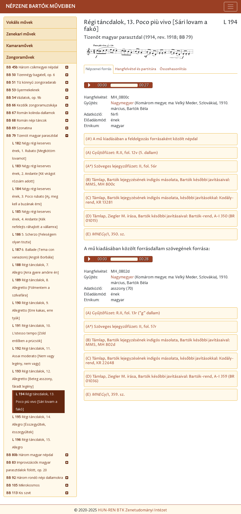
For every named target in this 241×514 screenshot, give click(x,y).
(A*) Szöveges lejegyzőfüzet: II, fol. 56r (121, 166)
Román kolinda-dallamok (30, 112)
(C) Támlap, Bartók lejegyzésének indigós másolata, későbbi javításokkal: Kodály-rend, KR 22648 (160, 361)
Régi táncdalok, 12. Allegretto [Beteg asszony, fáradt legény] (32, 379)
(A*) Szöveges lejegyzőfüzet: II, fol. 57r (121, 326)
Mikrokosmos (23, 485)
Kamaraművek (19, 45)
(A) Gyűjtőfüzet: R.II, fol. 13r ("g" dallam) (123, 313)
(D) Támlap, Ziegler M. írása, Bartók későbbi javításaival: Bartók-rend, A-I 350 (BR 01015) (160, 218)
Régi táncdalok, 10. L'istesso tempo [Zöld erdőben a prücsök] (31, 333)
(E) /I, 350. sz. (105, 234)
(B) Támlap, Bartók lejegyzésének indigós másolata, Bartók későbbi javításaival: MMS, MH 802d (158, 342)
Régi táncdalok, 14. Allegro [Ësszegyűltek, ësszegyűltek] (31, 424)
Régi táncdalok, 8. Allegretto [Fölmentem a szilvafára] (31, 287)
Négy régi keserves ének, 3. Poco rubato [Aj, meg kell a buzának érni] (35, 196)
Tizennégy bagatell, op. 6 (30, 74)
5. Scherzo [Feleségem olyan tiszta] (34, 238)
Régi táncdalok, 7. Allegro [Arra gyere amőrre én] (35, 268)
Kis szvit (18, 492)
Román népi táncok (26, 120)
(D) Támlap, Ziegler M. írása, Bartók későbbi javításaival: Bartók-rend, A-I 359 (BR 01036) (160, 379)
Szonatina (19, 128)
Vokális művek (19, 22)
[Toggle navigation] (230, 6)
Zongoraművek (20, 57)
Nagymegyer (123, 102)
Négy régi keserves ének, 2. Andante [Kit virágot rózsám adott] (33, 173)
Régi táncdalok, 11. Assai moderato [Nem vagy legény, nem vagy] (33, 356)
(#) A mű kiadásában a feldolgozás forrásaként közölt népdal (142, 139)
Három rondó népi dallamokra (34, 477)
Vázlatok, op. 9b (23, 97)
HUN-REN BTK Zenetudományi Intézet (132, 510)
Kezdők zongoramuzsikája (31, 105)
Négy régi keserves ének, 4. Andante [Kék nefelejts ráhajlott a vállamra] (35, 219)
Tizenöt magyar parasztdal (32, 135)
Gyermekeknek (22, 90)
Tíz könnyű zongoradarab (31, 82)
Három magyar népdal (29, 454)
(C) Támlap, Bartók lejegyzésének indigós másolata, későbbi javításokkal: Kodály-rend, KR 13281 (160, 200)
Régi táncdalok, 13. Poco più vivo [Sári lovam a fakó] (36, 401)
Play (89, 85)
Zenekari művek (20, 34)
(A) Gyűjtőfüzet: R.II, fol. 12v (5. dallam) (122, 152)
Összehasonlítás (173, 69)
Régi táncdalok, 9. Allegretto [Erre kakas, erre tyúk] (32, 310)
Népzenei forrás (98, 69)
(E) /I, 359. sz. (105, 394)
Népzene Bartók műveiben (40, 6)
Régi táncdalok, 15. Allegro (31, 443)
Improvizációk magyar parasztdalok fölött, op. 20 (28, 466)
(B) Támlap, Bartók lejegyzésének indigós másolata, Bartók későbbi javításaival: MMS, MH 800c (158, 182)
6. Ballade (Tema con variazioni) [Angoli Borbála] (33, 253)
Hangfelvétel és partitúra (135, 69)
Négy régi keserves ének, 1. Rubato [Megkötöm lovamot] (33, 151)
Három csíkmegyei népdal (32, 67)
